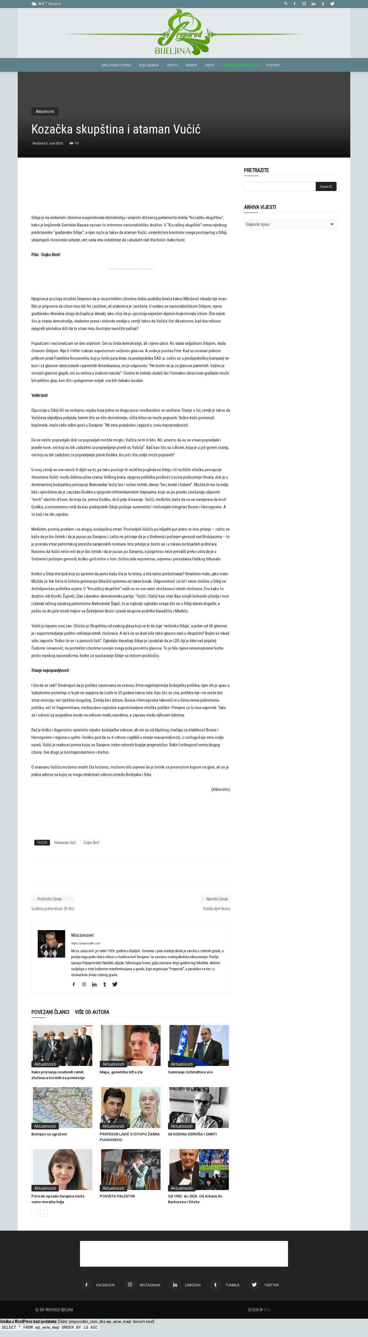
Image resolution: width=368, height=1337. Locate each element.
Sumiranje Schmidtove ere (190, 1072)
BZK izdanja (149, 65)
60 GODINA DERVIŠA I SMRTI (192, 1134)
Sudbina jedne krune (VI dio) (52, 908)
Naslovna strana (116, 65)
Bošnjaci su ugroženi (49, 1134)
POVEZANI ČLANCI (50, 1012)
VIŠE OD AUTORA (92, 1012)
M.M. (267, 1309)
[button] (286, 3)
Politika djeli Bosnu (216, 908)
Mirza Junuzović (82, 935)
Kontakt (273, 65)
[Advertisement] (131, 195)
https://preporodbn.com (85, 943)
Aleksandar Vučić (65, 842)
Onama (191, 65)
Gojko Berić (91, 842)
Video (210, 65)
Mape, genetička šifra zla (121, 1072)
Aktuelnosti (45, 111)
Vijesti (172, 65)
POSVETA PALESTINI (117, 1196)
